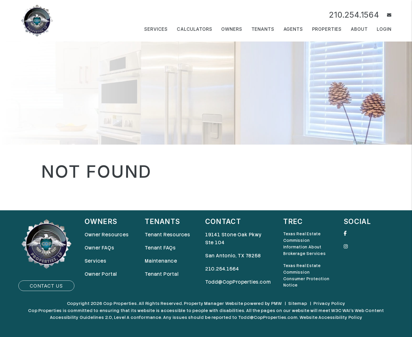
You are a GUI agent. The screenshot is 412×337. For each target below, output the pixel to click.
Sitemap (297, 303)
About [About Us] (359, 29)
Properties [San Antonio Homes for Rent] (327, 29)
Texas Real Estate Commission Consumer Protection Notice (306, 275)
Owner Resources (107, 235)
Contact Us (46, 286)
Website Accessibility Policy (331, 317)
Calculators (194, 29)
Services (95, 261)
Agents (293, 29)
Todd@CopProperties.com (238, 282)
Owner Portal (101, 274)
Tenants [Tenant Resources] (262, 29)
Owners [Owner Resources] (231, 29)
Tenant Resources (167, 235)
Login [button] (384, 29)
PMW (276, 303)
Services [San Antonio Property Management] (156, 29)
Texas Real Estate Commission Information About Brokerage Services (304, 243)
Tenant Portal (161, 274)
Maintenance (161, 261)
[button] (385, 15)
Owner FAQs (99, 248)
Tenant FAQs (160, 248)
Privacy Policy (329, 303)
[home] (36, 20)
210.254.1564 (354, 14)
